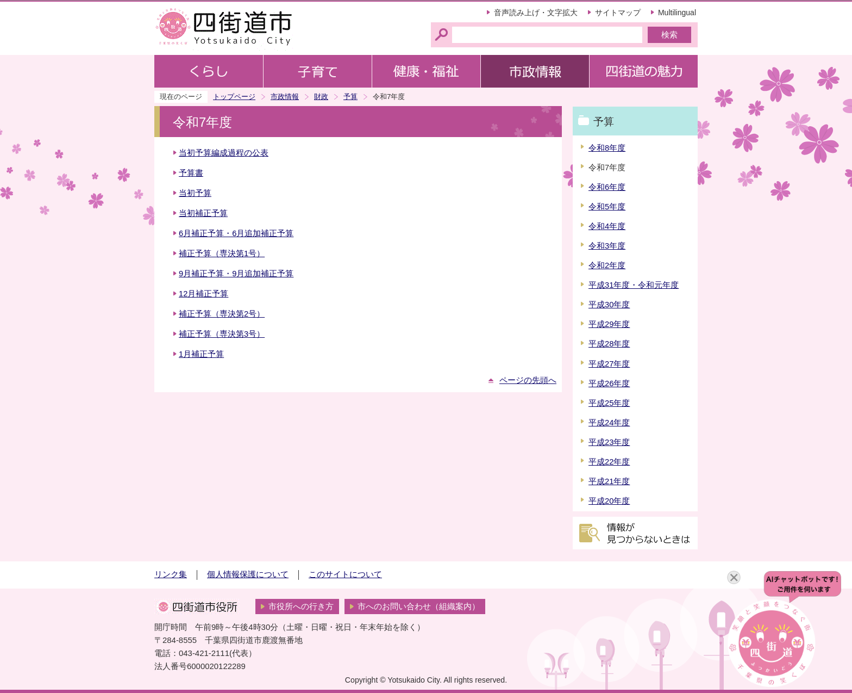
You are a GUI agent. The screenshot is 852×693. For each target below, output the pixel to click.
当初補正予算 (203, 213)
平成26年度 (609, 383)
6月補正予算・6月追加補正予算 (236, 233)
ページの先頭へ (527, 380)
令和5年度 (606, 206)
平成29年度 (609, 324)
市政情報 (285, 96)
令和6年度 (606, 187)
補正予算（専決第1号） (222, 253)
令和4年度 (606, 226)
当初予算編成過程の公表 (223, 152)
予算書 (191, 173)
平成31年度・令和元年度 (633, 285)
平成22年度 (609, 461)
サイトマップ (618, 12)
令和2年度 (606, 265)
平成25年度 (609, 403)
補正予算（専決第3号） (222, 334)
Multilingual (677, 12)
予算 (350, 96)
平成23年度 (609, 442)
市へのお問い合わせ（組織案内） (419, 606)
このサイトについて (345, 574)
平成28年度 (609, 343)
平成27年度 (609, 364)
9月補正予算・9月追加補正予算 (236, 273)
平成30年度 (609, 304)
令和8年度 (606, 148)
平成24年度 (609, 422)
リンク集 (170, 574)
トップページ (234, 96)
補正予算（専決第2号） (222, 314)
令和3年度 (606, 246)
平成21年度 (609, 481)
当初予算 (195, 193)
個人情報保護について (248, 574)
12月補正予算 (203, 293)
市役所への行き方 (301, 606)
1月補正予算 (201, 354)
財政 (321, 96)
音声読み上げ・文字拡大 (536, 12)
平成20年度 (609, 501)
